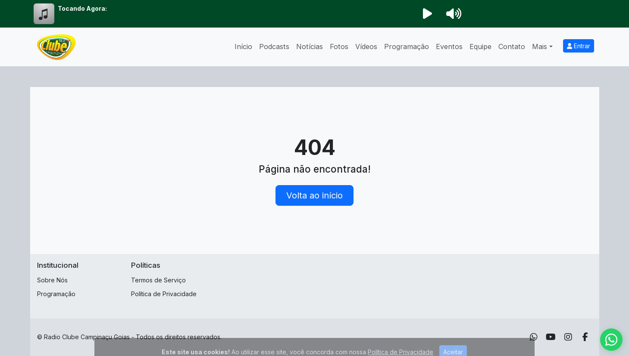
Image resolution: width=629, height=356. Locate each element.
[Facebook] (585, 337)
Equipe (480, 46)
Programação (406, 46)
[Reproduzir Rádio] (428, 13)
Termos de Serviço (158, 280)
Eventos (449, 46)
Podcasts (274, 46)
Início (243, 46)
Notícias (309, 46)
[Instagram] (568, 337)
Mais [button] (539, 46)
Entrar (578, 46)
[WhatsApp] (534, 337)
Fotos (339, 46)
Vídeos (366, 46)
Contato (511, 46)
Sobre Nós (52, 280)
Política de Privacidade (164, 293)
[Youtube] (551, 337)
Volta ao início (314, 195)
